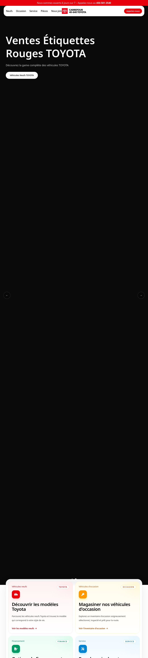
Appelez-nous (133, 11)
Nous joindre (58, 11)
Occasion (21, 11)
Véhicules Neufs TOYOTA (22, 75)
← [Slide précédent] (7, 295)
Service (33, 11)
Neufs (9, 11)
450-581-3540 (103, 2)
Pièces (44, 11)
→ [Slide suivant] (141, 295)
